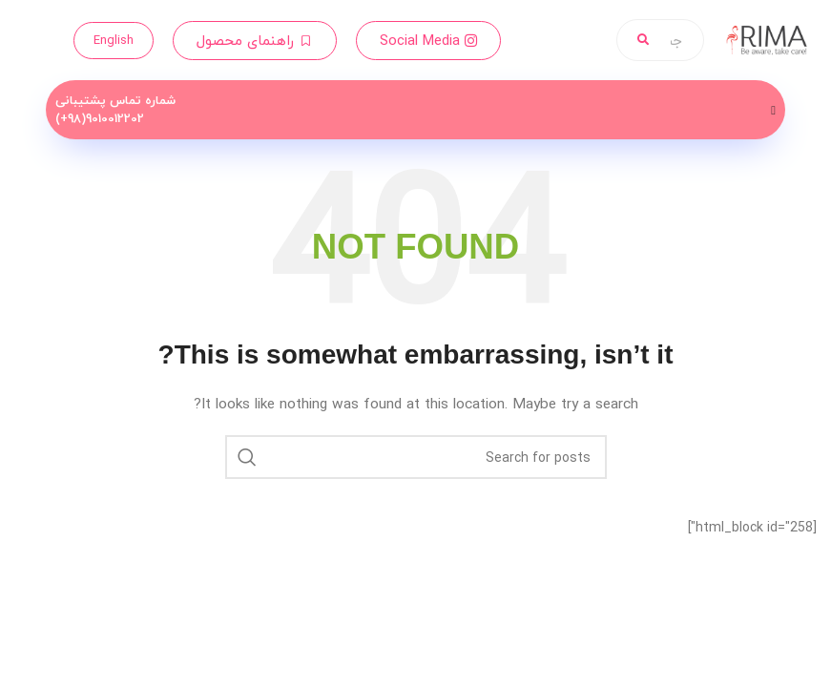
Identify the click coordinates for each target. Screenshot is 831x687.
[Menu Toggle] (773, 110)
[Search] (416, 457)
